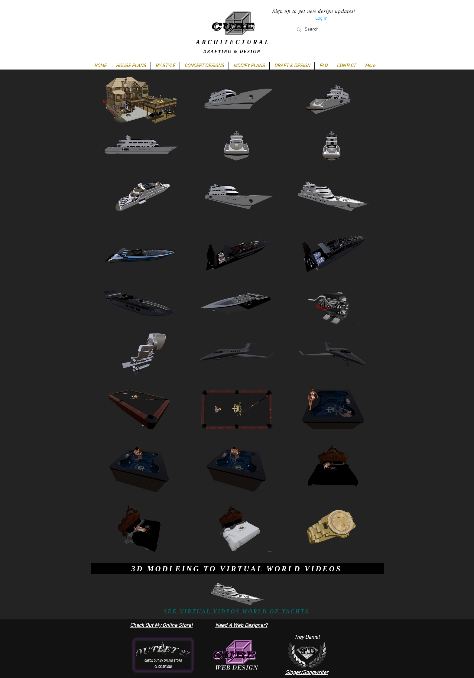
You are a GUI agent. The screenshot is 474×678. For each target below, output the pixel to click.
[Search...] (338, 29)
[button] (165, 66)
